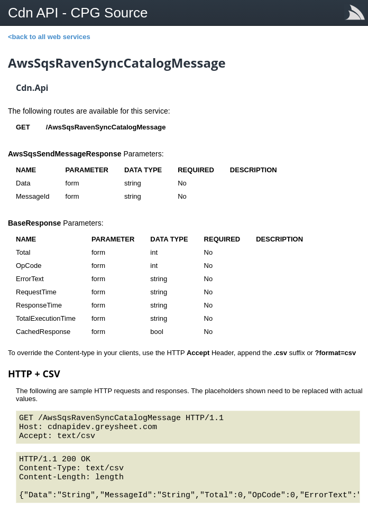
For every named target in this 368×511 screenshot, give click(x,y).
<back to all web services (49, 37)
